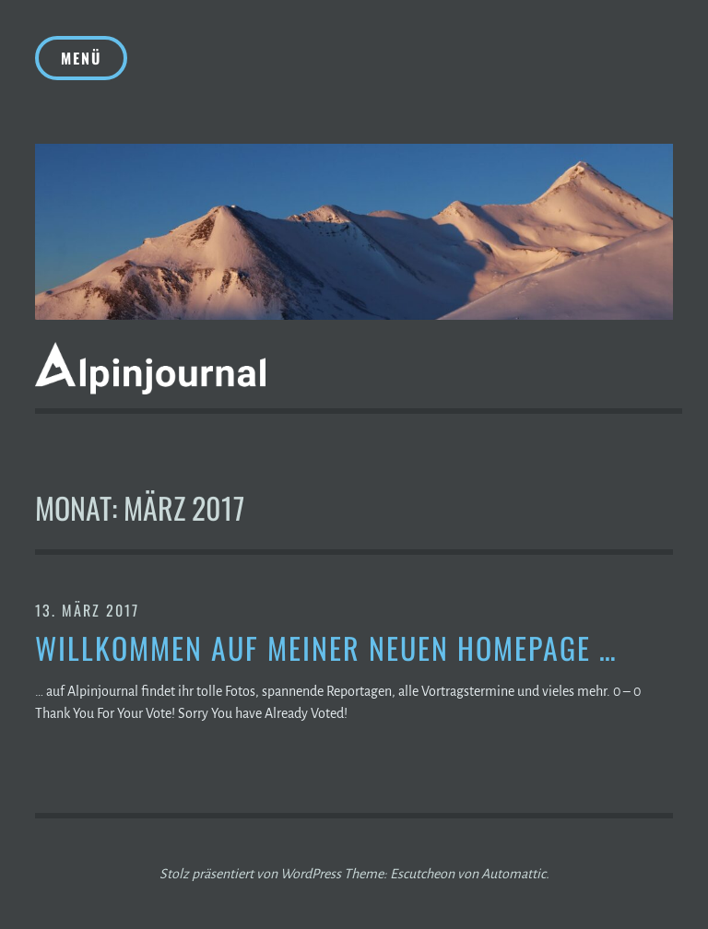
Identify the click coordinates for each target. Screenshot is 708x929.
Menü (81, 58)
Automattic (513, 873)
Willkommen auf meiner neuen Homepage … (326, 648)
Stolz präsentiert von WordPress (250, 873)
